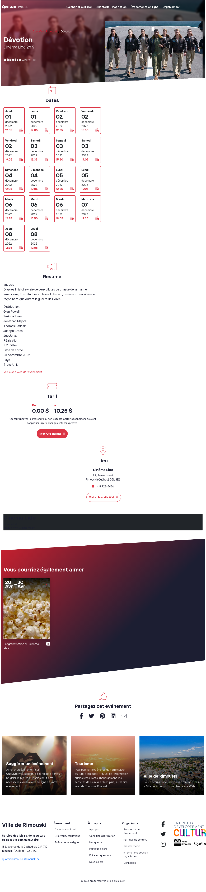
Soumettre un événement (132, 831)
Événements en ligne (144, 7)
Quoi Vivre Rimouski (44, 31)
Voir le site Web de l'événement (22, 372)
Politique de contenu (135, 839)
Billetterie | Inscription (111, 7)
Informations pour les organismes (136, 854)
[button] (21, 130)
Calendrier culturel (79, 7)
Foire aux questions (100, 855)
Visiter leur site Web (103, 497)
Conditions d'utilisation (102, 835)
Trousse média (132, 846)
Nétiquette (95, 842)
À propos (94, 829)
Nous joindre (96, 862)
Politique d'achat (99, 848)
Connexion (130, 862)
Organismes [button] (171, 7)
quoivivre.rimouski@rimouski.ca (21, 859)
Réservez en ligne (52, 433)
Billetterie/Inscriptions (67, 835)
